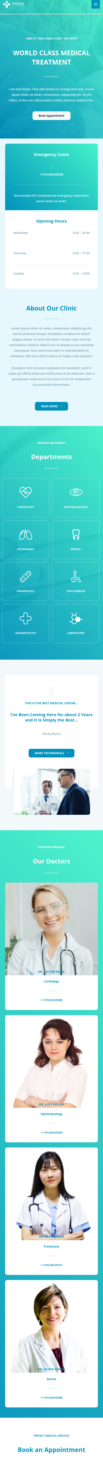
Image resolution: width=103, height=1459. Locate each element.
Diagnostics (26, 591)
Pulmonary (25, 549)
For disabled (76, 591)
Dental (76, 549)
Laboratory (76, 633)
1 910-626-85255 (51, 174)
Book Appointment (51, 116)
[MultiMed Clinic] (13, 4)
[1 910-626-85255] (52, 167)
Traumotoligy (25, 633)
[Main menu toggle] (95, 4)
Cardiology (25, 507)
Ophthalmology (76, 507)
